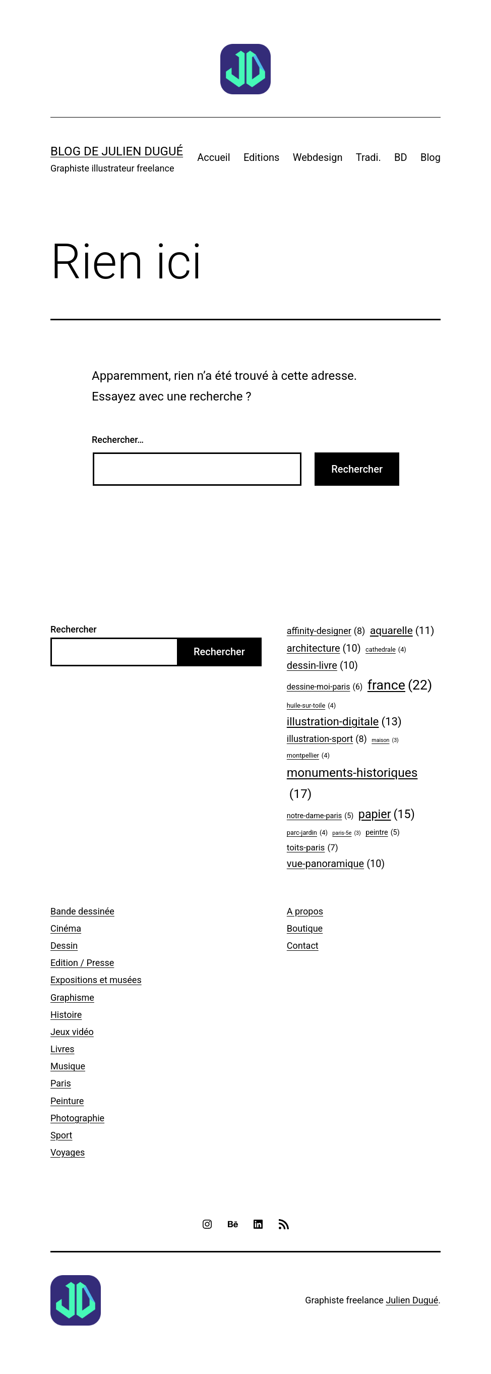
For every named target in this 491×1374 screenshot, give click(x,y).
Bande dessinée (82, 911)
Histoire (66, 1014)
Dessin (64, 945)
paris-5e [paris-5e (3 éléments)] (346, 833)
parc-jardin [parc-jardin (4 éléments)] (307, 832)
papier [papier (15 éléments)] (386, 815)
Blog (430, 157)
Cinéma (65, 928)
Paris (60, 1083)
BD (400, 157)
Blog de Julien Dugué (116, 151)
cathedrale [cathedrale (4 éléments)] (385, 649)
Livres (62, 1049)
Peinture (67, 1101)
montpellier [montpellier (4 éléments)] (308, 755)
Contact (303, 945)
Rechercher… (118, 439)
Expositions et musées (96, 980)
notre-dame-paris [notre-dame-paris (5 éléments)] (320, 816)
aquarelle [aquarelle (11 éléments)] (402, 631)
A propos (305, 911)
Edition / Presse (82, 962)
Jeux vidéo (72, 1031)
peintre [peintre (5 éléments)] (382, 833)
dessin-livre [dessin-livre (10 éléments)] (322, 665)
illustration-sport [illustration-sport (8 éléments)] (327, 739)
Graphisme (72, 997)
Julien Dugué (412, 1300)
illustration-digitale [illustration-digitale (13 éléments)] (344, 721)
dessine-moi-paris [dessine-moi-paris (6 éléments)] (325, 687)
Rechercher (73, 629)
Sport (61, 1135)
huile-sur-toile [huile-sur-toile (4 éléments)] (311, 705)
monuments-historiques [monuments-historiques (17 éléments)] (352, 785)
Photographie (77, 1118)
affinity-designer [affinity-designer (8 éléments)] (326, 631)
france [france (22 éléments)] (399, 685)
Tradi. (368, 157)
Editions (261, 157)
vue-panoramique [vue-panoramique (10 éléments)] (336, 864)
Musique (67, 1066)
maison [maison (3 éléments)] (385, 740)
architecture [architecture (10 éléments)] (324, 648)
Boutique (305, 928)
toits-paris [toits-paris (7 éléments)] (312, 847)
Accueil (213, 157)
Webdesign (318, 157)
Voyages (67, 1152)
